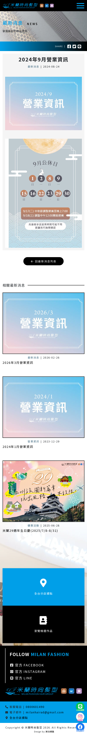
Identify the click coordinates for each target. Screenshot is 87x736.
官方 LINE (21, 681)
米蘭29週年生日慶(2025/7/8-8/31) (30, 527)
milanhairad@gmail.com (45, 712)
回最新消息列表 (43, 261)
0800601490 (35, 707)
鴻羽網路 (49, 731)
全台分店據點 (19, 718)
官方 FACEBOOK (27, 668)
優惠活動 (33, 522)
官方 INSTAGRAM (28, 674)
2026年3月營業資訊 (18, 359)
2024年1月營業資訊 (18, 443)
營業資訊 (33, 438)
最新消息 (33, 66)
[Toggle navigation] (79, 5)
